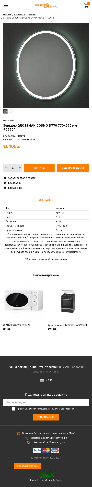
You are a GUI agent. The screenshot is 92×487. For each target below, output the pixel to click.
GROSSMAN (8, 120)
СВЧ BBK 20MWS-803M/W (16, 338)
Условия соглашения (38, 408)
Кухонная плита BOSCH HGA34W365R (68, 338)
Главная (7, 14)
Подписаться (46, 417)
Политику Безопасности (63, 408)
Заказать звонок (27, 466)
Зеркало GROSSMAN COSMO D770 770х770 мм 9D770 (28, 18)
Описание (46, 199)
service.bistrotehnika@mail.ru (66, 251)
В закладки (14, 183)
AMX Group (56, 480)
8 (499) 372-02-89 (72, 367)
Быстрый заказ (73, 167)
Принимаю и (46, 409)
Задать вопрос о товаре (21, 178)
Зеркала (32, 14)
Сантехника (19, 14)
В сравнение (15, 188)
